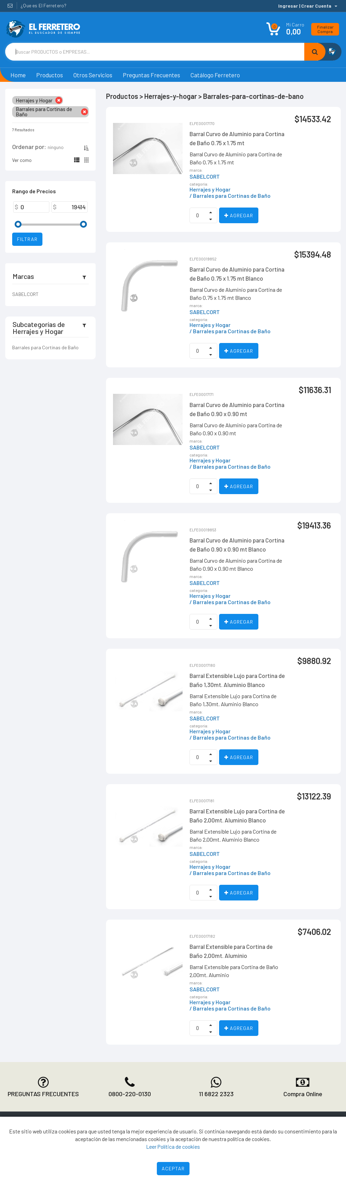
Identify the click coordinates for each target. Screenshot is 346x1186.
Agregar (238, 215)
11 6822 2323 (216, 1094)
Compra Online (302, 1094)
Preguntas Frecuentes (151, 74)
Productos (49, 74)
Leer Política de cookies (173, 1146)
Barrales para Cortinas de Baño (45, 347)
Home (18, 74)
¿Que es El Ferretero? (43, 5)
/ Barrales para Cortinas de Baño (230, 196)
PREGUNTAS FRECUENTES (43, 1094)
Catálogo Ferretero (215, 74)
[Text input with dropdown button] (154, 52)
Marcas (23, 276)
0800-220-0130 (129, 1094)
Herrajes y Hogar (210, 189)
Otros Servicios (92, 74)
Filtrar (27, 239)
